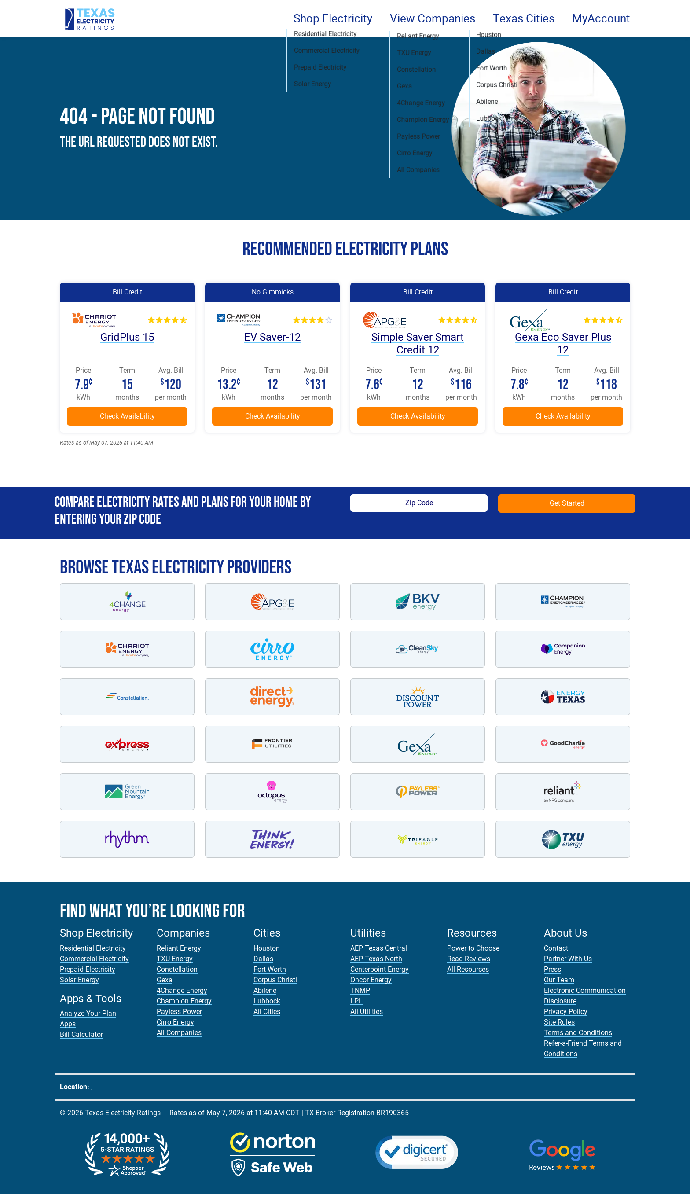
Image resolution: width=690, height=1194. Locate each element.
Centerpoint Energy (379, 969)
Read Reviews (468, 959)
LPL (356, 1001)
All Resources (468, 969)
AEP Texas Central (378, 948)
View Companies (432, 18)
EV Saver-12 (272, 337)
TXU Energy (175, 959)
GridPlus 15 (127, 337)
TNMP (360, 990)
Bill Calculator (81, 1034)
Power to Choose (473, 948)
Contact (556, 948)
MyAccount (601, 18)
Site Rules (559, 1022)
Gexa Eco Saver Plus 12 (563, 343)
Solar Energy (79, 980)
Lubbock (266, 1001)
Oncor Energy (371, 980)
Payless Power (179, 1011)
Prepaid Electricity (87, 969)
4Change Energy (182, 990)
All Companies (179, 1033)
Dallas (263, 959)
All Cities (266, 1011)
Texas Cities (523, 18)
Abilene (264, 990)
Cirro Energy (175, 1022)
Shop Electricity (333, 18)
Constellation (177, 969)
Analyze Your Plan (88, 1013)
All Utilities (366, 1011)
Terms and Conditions (578, 1033)
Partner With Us (568, 959)
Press (552, 969)
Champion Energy (184, 1001)
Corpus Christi (275, 980)
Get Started (567, 503)
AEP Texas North (376, 959)
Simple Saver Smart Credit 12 (417, 343)
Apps (68, 1024)
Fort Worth (269, 969)
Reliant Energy (179, 948)
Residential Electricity (93, 948)
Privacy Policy (565, 1011)
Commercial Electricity (94, 959)
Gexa (164, 980)
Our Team (559, 980)
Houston (266, 948)
